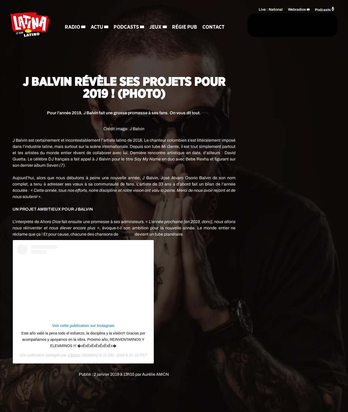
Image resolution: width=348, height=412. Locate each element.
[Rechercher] (224, 25)
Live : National (271, 9)
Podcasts (127, 18)
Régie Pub (185, 18)
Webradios (297, 9)
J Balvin (74, 355)
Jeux (156, 18)
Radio (73, 18)
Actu (97, 18)
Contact (77, 36)
